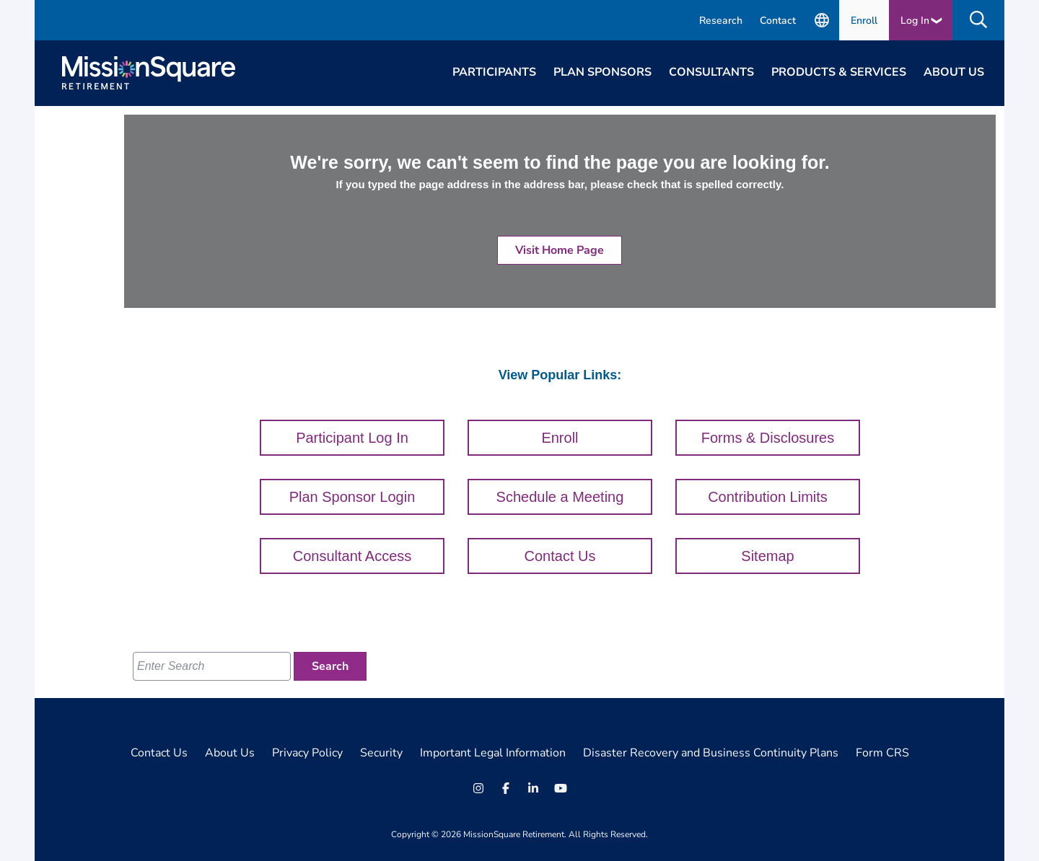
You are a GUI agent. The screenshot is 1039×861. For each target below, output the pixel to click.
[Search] (330, 666)
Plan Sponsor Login (352, 497)
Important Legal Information (493, 753)
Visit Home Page (559, 250)
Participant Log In (352, 438)
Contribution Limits (768, 497)
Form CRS (882, 753)
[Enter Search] (212, 666)
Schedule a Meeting (560, 497)
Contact (778, 20)
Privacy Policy (307, 753)
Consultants (711, 72)
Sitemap (767, 556)
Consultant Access (352, 556)
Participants (494, 72)
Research (720, 20)
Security (381, 753)
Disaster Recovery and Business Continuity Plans (710, 753)
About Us (954, 72)
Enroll (864, 20)
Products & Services (838, 72)
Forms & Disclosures (767, 438)
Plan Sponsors (602, 72)
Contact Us (560, 556)
